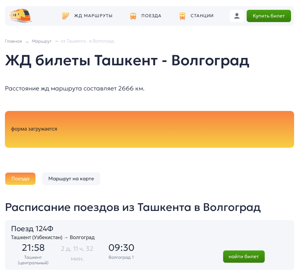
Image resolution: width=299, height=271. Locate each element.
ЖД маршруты (93, 15)
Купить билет (269, 16)
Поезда (151, 15)
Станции (202, 15)
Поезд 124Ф (32, 228)
